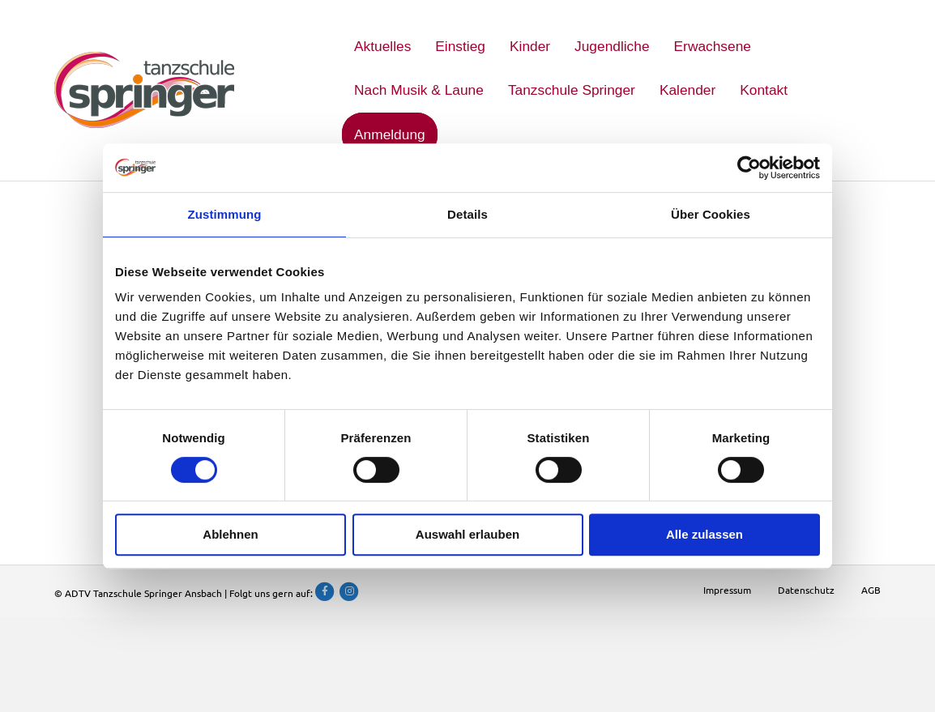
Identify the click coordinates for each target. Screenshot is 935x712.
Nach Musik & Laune (419, 90)
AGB (871, 589)
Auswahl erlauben (467, 534)
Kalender (687, 90)
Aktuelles (382, 46)
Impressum (727, 589)
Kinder (530, 46)
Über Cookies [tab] (710, 214)
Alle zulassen (704, 534)
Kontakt (764, 90)
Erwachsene (712, 46)
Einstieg (460, 46)
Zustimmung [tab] (225, 214)
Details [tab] (467, 214)
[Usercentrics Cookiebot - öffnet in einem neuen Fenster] (749, 168)
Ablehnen (230, 534)
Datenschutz (806, 589)
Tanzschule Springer (571, 90)
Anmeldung (389, 134)
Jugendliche (612, 46)
